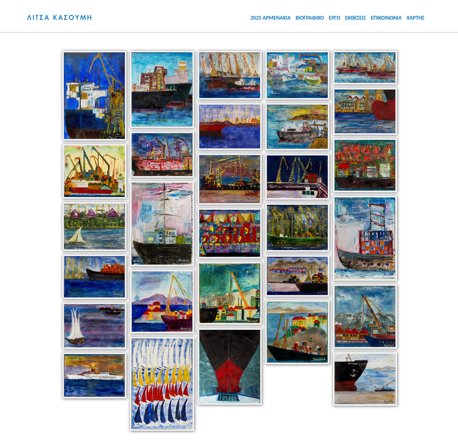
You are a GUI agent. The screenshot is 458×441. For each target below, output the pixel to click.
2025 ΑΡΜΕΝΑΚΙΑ (270, 18)
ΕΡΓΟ (334, 18)
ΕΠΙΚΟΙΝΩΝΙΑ (386, 18)
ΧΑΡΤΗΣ (416, 18)
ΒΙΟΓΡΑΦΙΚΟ (310, 18)
